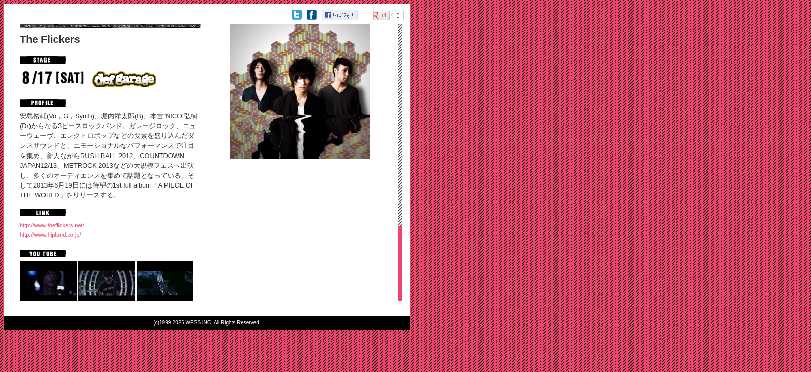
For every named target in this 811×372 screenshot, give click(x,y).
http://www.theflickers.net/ (52, 225)
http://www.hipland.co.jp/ (50, 234)
